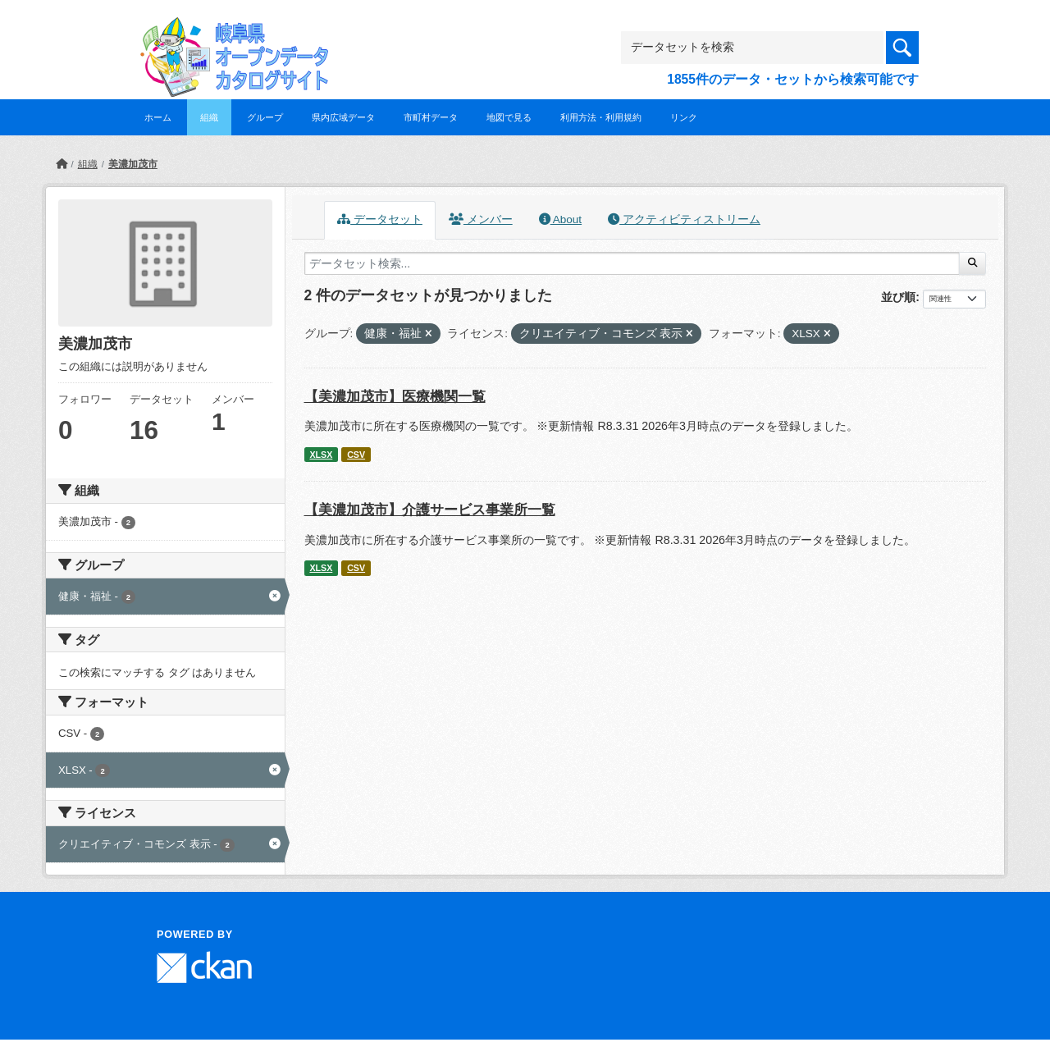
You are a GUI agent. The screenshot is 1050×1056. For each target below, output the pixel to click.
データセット (379, 219)
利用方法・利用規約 (600, 117)
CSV (356, 454)
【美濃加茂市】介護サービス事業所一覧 (429, 510)
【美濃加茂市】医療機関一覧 (395, 397)
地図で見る (509, 117)
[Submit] (972, 263)
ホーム (157, 117)
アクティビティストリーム (684, 219)
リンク (683, 117)
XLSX (320, 454)
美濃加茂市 (133, 164)
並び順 (898, 297)
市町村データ (431, 117)
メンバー (481, 219)
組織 (209, 117)
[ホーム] (61, 164)
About (560, 219)
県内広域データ (343, 117)
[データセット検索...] (632, 263)
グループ (265, 117)
